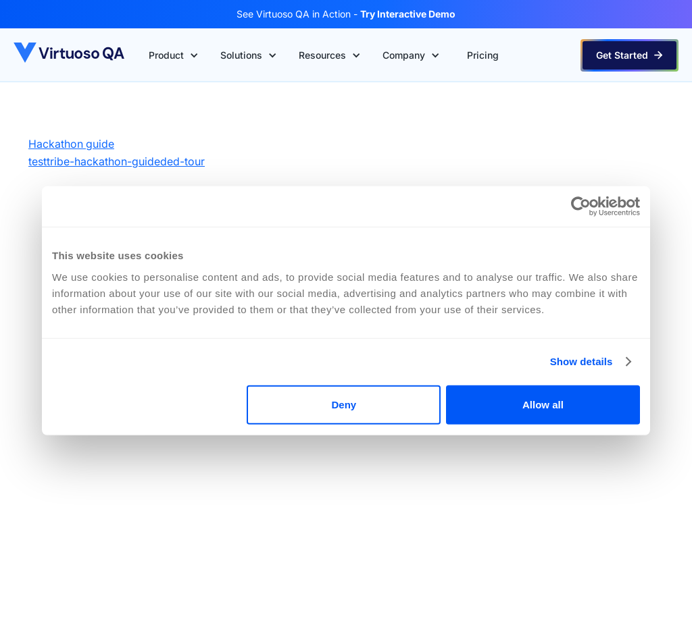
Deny (344, 404)
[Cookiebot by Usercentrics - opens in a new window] (581, 206)
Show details (581, 361)
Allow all (543, 404)
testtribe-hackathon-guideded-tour (116, 161)
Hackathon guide (71, 144)
